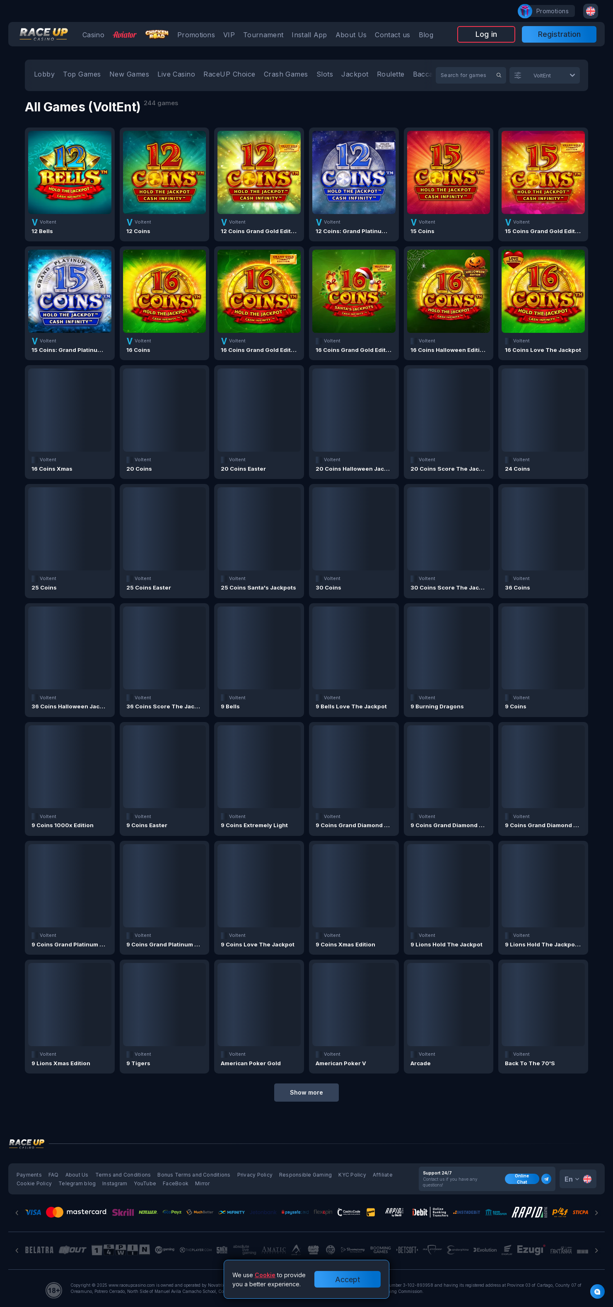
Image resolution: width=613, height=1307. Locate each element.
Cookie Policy (34, 1183)
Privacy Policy (255, 1175)
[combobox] (590, 11)
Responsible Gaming (305, 1175)
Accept (347, 1279)
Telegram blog (77, 1183)
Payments (29, 1175)
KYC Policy (352, 1175)
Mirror (202, 1183)
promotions (548, 11)
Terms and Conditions (123, 1175)
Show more (306, 1092)
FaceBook (175, 1183)
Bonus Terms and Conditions (193, 1175)
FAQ (53, 1175)
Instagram (114, 1183)
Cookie (265, 1274)
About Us (77, 1175)
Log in (486, 34)
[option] (44, 75)
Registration (559, 34)
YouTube (145, 1183)
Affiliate (383, 1175)
